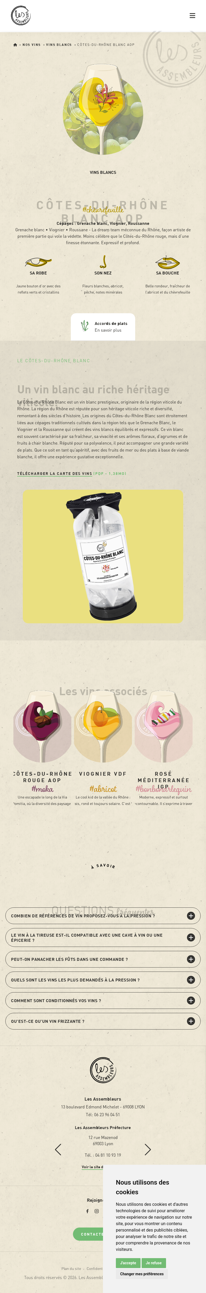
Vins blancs (59, 44)
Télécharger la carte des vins (54, 473)
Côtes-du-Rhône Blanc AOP (106, 45)
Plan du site (71, 1268)
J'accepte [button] (128, 1263)
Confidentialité (99, 1268)
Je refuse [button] (154, 1263)
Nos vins (32, 44)
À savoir (103, 866)
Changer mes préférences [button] (142, 1274)
